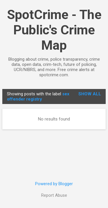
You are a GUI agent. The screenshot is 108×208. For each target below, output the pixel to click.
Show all (89, 93)
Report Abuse (54, 195)
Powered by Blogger (54, 183)
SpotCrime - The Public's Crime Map (54, 30)
